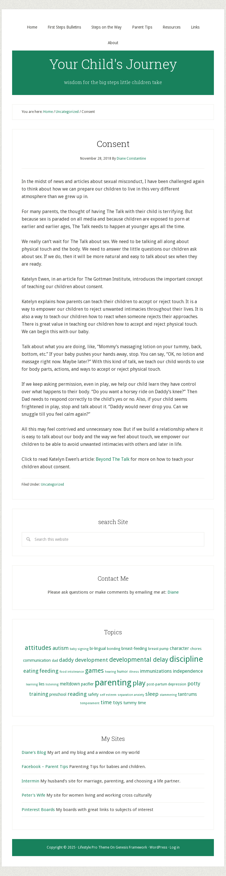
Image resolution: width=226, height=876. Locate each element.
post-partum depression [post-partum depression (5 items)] (166, 684)
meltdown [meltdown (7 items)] (70, 684)
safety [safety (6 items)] (93, 694)
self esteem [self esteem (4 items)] (108, 695)
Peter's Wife (33, 795)
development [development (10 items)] (91, 660)
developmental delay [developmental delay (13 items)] (138, 659)
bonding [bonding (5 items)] (113, 649)
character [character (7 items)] (179, 648)
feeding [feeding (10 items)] (49, 671)
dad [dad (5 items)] (55, 661)
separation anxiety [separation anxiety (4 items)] (131, 695)
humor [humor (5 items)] (122, 672)
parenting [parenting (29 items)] (113, 683)
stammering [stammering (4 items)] (168, 695)
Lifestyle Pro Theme (93, 848)
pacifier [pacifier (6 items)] (87, 684)
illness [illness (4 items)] (134, 672)
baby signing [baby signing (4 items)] (79, 649)
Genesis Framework (131, 848)
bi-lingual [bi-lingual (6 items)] (98, 648)
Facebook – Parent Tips (45, 766)
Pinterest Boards (38, 809)
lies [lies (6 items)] (41, 684)
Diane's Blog (34, 752)
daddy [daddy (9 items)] (66, 660)
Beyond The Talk (113, 459)
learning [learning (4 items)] (32, 685)
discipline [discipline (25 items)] (186, 659)
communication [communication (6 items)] (37, 660)
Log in (175, 848)
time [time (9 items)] (106, 703)
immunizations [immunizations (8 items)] (156, 671)
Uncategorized (52, 485)
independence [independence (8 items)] (188, 671)
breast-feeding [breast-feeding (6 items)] (134, 648)
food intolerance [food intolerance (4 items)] (72, 672)
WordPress (158, 848)
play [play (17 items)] (139, 683)
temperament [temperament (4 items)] (89, 703)
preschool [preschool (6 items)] (57, 694)
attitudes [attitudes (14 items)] (38, 648)
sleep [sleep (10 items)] (152, 694)
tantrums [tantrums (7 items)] (187, 694)
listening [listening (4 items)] (52, 685)
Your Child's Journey (113, 63)
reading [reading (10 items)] (77, 694)
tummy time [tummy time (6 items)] (134, 703)
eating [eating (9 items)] (30, 671)
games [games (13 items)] (94, 670)
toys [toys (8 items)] (117, 703)
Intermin (30, 781)
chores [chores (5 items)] (195, 649)
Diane (173, 592)
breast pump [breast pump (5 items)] (158, 649)
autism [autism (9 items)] (60, 648)
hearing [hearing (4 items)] (110, 672)
